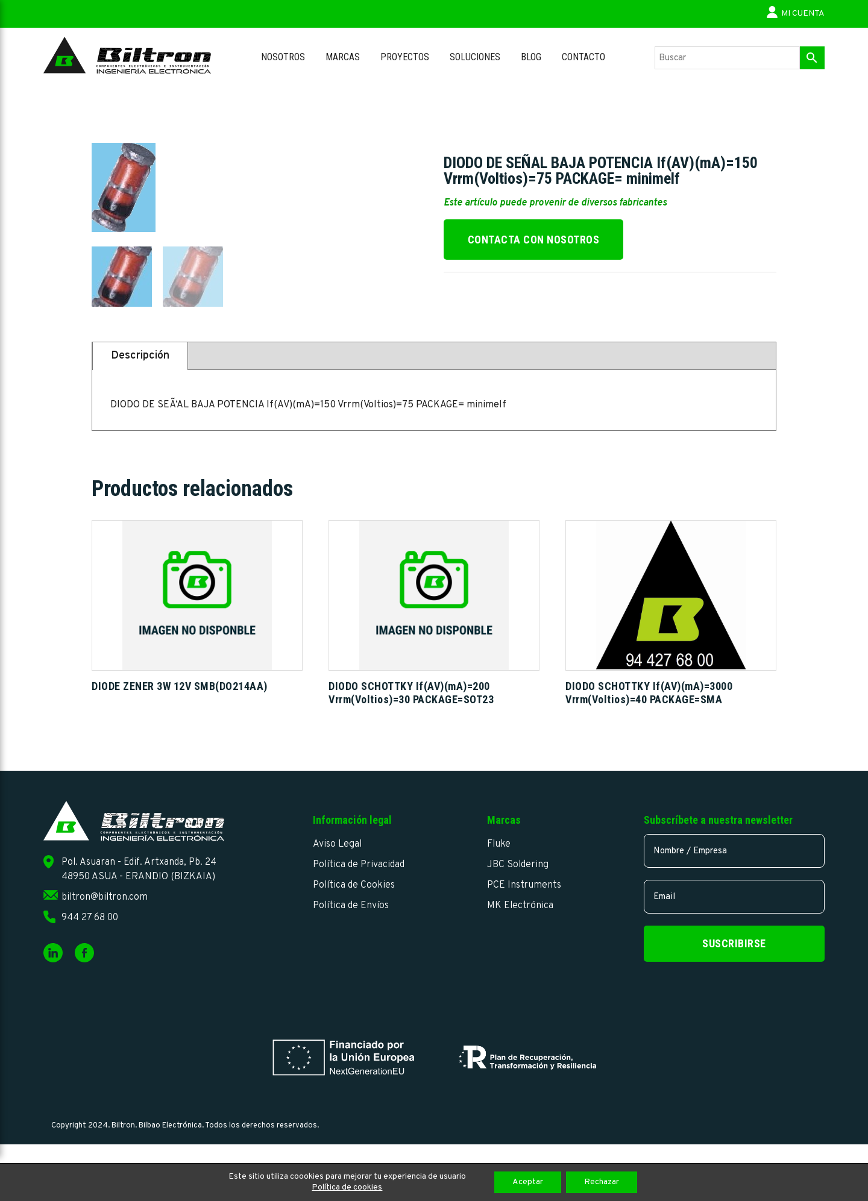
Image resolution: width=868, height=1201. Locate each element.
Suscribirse (734, 943)
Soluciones (475, 57)
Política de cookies (347, 1187)
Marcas (343, 57)
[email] (734, 897)
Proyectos (404, 57)
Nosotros (283, 57)
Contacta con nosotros (534, 239)
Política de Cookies (354, 885)
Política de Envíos (351, 906)
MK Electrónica (520, 906)
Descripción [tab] (140, 356)
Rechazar (601, 1182)
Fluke (499, 844)
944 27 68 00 (89, 918)
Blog (531, 57)
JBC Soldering (518, 865)
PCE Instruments (524, 885)
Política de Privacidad (358, 865)
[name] (734, 851)
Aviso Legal (337, 844)
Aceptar (527, 1182)
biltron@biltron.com (104, 897)
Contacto (583, 57)
